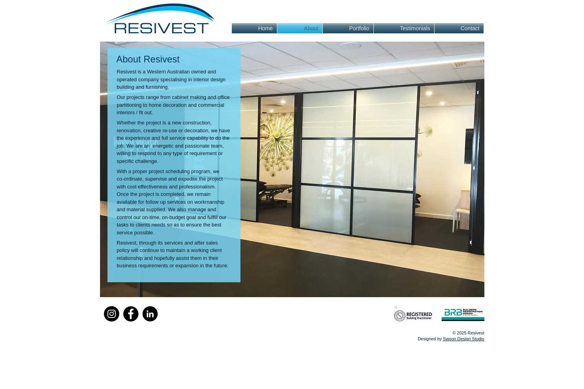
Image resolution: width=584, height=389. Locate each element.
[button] (292, 169)
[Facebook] (130, 313)
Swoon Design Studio (463, 338)
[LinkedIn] (150, 313)
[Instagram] (111, 313)
